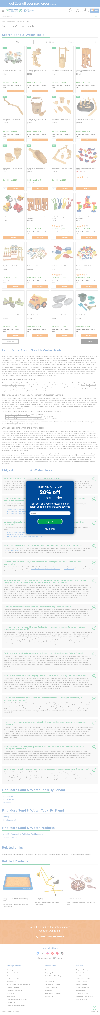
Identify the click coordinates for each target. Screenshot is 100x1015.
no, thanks (50, 529)
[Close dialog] (72, 483)
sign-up (50, 521)
